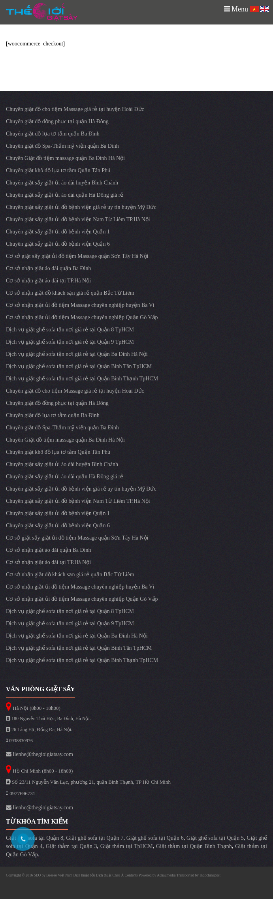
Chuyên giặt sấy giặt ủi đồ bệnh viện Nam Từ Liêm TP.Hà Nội (78, 219)
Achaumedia (166, 875)
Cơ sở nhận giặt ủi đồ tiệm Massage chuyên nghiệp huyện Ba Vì (80, 305)
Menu (236, 9)
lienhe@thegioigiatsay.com (39, 754)
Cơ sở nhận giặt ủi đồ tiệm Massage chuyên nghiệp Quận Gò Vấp (82, 317)
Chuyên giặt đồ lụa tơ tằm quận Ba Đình (53, 134)
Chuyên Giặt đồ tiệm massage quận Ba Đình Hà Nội (65, 158)
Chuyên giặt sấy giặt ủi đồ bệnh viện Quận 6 (58, 244)
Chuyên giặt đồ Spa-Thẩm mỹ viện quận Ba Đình (62, 146)
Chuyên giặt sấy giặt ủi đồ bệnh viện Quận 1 (58, 232)
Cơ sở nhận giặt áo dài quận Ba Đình (48, 268)
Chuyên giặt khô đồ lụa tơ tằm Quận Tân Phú (58, 170)
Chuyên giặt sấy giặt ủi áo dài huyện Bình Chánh (62, 183)
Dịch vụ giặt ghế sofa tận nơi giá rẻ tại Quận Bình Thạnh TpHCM (82, 379)
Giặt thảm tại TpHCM (126, 846)
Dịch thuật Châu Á (110, 875)
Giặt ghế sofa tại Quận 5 (215, 838)
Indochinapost (210, 875)
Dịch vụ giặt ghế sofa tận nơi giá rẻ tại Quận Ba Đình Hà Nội (77, 354)
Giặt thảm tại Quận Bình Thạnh (194, 846)
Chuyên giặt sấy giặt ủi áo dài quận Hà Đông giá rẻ (64, 195)
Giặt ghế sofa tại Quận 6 (155, 838)
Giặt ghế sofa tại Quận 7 (94, 838)
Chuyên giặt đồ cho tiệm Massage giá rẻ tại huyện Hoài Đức (75, 109)
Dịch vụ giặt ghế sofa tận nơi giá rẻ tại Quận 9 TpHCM (70, 342)
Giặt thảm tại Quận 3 (71, 846)
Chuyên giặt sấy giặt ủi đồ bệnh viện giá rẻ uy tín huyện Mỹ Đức (81, 207)
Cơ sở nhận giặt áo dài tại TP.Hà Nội (48, 281)
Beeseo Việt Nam (59, 875)
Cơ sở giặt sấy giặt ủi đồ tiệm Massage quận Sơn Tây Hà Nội (77, 256)
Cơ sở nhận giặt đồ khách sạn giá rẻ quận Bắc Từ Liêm (70, 293)
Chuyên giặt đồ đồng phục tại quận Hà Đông (57, 121)
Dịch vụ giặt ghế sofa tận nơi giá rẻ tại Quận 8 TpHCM (70, 330)
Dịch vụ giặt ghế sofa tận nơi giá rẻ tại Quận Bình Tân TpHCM (79, 366)
